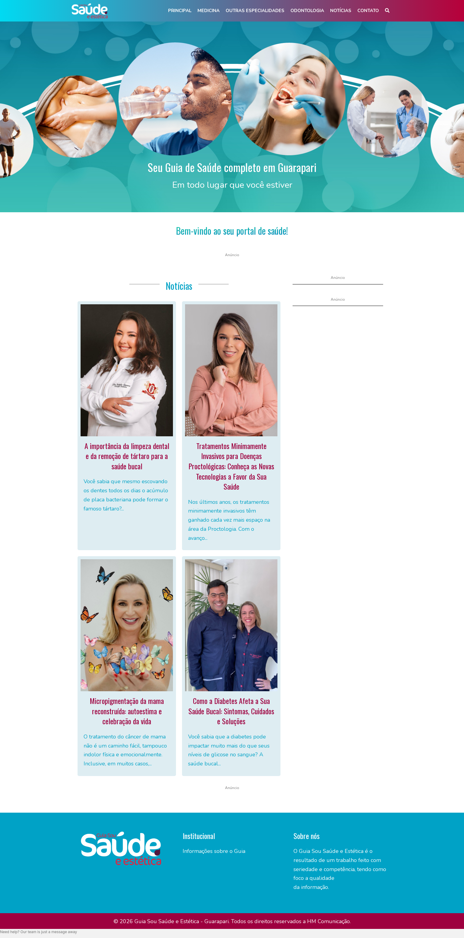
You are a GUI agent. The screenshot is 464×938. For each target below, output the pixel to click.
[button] (387, 11)
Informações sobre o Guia (214, 851)
